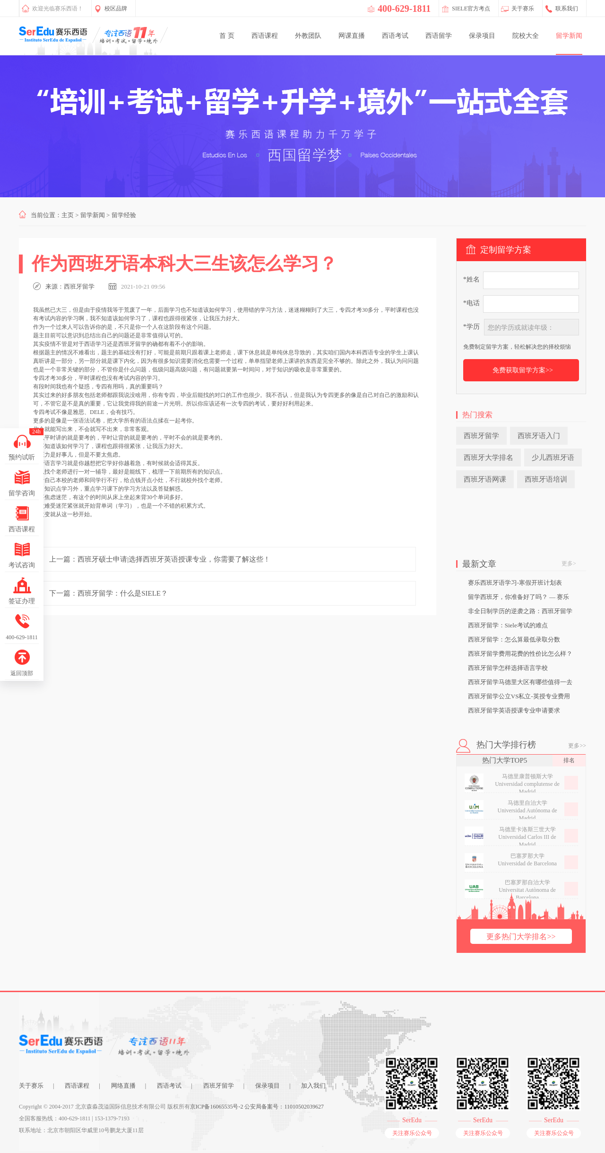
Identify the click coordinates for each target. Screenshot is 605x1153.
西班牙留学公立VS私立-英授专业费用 (519, 696)
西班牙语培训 (546, 479)
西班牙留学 (79, 286)
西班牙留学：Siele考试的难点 (508, 625)
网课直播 (351, 35)
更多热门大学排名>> (520, 937)
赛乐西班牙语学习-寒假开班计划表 (515, 582)
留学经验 (124, 215)
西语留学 (438, 35)
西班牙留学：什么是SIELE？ (123, 593)
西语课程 (264, 35)
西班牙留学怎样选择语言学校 (508, 667)
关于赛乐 (31, 1085)
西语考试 (395, 35)
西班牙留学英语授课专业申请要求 (514, 710)
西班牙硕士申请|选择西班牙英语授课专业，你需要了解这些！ (174, 559)
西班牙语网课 (485, 479)
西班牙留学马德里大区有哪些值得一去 (520, 682)
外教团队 (308, 35)
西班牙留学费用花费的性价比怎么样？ (520, 653)
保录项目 (482, 35)
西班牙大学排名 (488, 457)
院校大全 (525, 35)
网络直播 (123, 1085)
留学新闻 (569, 35)
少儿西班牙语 (553, 457)
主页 (67, 215)
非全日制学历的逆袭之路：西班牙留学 (520, 611)
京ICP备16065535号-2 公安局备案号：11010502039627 (257, 1106)
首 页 (226, 35)
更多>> (577, 745)
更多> (569, 563)
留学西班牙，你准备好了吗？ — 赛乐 (519, 596)
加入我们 (313, 1085)
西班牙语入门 (539, 436)
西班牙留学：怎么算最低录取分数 (514, 639)
